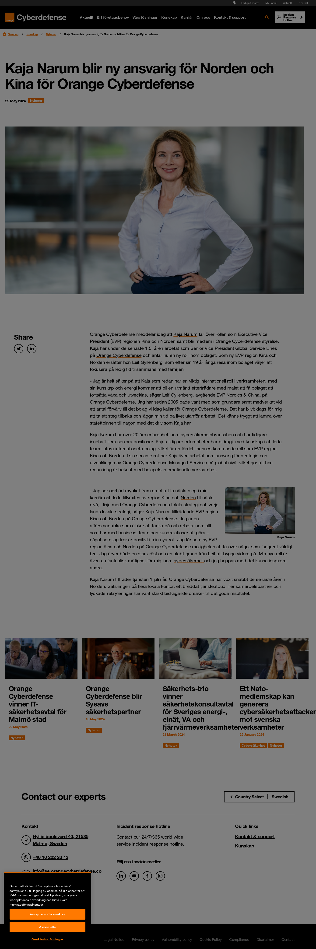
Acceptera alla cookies (47, 941)
